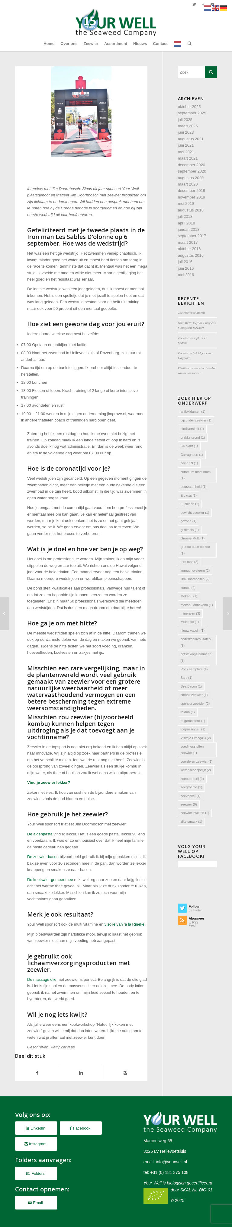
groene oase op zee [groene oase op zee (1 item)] (195, 550)
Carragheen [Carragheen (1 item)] (192, 454)
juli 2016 (185, 261)
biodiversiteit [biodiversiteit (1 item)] (192, 429)
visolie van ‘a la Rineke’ (125, 924)
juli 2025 (185, 119)
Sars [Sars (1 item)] (186, 677)
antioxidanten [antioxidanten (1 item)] (193, 411)
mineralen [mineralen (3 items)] (190, 613)
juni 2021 (186, 145)
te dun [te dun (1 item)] (188, 712)
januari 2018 (189, 229)
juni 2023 (186, 132)
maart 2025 (188, 126)
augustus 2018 (191, 210)
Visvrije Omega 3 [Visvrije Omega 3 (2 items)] (196, 738)
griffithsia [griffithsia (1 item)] (190, 530)
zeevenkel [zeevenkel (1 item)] (191, 796)
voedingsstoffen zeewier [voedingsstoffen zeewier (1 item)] (192, 750)
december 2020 (191, 165)
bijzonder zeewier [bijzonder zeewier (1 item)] (196, 420)
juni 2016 (186, 268)
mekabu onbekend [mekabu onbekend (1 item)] (197, 605)
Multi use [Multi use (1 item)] (190, 622)
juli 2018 (185, 216)
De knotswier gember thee (50, 879)
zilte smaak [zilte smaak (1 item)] (191, 821)
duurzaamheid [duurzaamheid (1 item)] (194, 486)
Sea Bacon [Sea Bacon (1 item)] (191, 686)
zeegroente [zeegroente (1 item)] (191, 787)
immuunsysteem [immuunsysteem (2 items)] (195, 570)
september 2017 (192, 236)
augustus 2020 (191, 178)
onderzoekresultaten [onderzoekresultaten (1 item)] (196, 642)
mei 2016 (186, 274)
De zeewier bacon (43, 856)
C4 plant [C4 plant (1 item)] (189, 446)
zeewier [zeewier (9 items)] (189, 804)
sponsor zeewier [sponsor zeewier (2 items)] (195, 703)
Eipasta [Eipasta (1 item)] (189, 495)
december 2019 (191, 190)
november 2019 (191, 197)
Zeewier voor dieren (191, 312)
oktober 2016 (189, 248)
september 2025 (192, 113)
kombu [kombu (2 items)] (188, 588)
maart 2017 (188, 242)
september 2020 (192, 171)
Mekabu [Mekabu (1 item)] (189, 596)
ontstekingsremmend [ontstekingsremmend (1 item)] (196, 657)
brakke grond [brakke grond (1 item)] (193, 437)
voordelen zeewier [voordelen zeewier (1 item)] (197, 761)
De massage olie (41, 979)
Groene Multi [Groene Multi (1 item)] (193, 538)
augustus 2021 (191, 139)
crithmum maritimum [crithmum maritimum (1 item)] (196, 475)
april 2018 (186, 223)
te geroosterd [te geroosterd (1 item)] (193, 721)
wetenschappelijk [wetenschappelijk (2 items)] (196, 770)
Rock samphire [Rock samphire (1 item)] (194, 669)
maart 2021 (188, 158)
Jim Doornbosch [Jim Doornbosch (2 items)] (195, 579)
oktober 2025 (189, 106)
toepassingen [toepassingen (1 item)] (193, 729)
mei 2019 (186, 203)
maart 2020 (188, 184)
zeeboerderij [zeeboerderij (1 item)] (192, 778)
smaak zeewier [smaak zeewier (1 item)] (194, 695)
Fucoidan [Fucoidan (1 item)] (190, 504)
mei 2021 (186, 152)
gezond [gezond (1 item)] (189, 521)
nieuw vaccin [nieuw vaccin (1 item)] (193, 630)
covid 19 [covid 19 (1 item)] (189, 463)
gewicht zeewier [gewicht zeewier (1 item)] (195, 512)
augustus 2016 (191, 255)
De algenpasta (40, 834)
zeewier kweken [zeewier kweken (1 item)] (195, 813)
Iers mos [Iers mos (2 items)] (189, 562)
